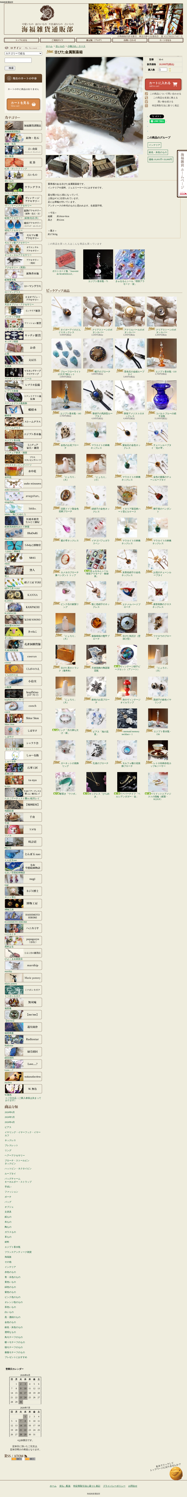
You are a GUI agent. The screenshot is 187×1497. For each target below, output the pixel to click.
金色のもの (10, 1322)
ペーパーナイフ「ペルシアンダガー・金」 (127, 785)
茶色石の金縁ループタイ (130, 357)
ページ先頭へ (176, 1475)
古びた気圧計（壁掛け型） (127, 626)
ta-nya (23, 781)
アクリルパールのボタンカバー (130, 315)
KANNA (23, 596)
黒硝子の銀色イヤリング (158, 690)
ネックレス (10, 1140)
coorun (23, 658)
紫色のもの (10, 1292)
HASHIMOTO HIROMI (23, 917)
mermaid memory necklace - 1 (127, 721)
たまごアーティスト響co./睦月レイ (23, 794)
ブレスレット (11, 1145)
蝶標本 (23, 411)
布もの (8, 1222)
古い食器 (23, 151)
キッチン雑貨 (23, 337)
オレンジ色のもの (14, 1302)
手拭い (8, 1186)
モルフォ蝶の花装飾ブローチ (127, 753)
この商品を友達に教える (165, 97)
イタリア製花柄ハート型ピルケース (127, 499)
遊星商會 (23, 1028)
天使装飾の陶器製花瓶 (96, 658)
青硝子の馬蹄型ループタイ (98, 398)
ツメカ (23, 831)
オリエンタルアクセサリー (23, 250)
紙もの (8, 1217)
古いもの (23, 176)
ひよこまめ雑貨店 (23, 954)
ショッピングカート (166, 40)
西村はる (23, 942)
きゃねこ (23, 633)
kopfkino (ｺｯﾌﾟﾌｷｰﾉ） (23, 695)
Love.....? (23, 1065)
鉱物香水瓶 (23, 275)
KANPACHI (23, 608)
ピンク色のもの (12, 1297)
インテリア (10, 1267)
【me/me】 (23, 1016)
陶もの (8, 1227)
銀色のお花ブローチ (96, 690)
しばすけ (23, 732)
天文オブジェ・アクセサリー (23, 300)
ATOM (30, 1459)
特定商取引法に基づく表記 (165, 105)
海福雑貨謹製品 (23, 127)
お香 (23, 349)
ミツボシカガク (23, 991)
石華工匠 (23, 769)
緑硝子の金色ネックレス (96, 499)
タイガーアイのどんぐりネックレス (66, 315)
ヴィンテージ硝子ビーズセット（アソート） (127, 657)
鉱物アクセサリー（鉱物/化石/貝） (23, 213)
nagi (23, 880)
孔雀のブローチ (96, 752)
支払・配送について (57, 40)
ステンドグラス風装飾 (23, 398)
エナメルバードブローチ (127, 594)
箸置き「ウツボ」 (65, 783)
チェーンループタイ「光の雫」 (158, 435)
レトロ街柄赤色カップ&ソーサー (158, 753)
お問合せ (130, 40)
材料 (7, 1242)
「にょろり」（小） (96, 467)
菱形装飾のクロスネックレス (158, 594)
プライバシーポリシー (114, 1486)
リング (8, 1150)
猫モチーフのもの (14, 1347)
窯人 (23, 571)
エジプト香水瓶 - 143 (66, 397)
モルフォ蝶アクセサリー (23, 238)
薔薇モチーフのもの (15, 1352)
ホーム (21, 40)
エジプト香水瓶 (23, 435)
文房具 (23, 361)
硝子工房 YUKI (23, 584)
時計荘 (23, 843)
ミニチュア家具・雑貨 (23, 448)
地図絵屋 (23, 806)
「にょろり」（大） (65, 467)
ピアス (8, 1127)
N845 (23, 559)
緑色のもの (10, 1287)
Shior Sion (23, 719)
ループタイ (10, 1173)
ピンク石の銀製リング (65, 594)
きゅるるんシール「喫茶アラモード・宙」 (130, 267)
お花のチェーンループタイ (158, 562)
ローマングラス (23, 287)
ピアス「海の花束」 (96, 722)
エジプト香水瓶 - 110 (162, 356)
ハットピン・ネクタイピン (18, 1168)
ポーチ (8, 1197)
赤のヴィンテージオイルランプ (127, 690)
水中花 (23, 472)
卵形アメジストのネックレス (130, 398)
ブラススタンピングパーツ (23, 460)
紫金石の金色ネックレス (127, 435)
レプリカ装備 (23, 386)
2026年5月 (10, 1117)
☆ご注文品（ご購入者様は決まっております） (23, 1099)
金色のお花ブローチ (65, 435)
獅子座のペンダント (158, 499)
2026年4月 (10, 1122)
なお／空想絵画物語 (23, 868)
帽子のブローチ (98, 356)
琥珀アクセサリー (23, 225)
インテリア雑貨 (23, 312)
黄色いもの (10, 1282)
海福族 (8, 1257)
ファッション (11, 1191)
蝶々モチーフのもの (15, 1342)
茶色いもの (10, 1307)
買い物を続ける (165, 101)
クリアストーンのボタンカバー (98, 315)
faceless (23, 1078)
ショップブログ (94, 40)
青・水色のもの (12, 1277)
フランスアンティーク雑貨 (18, 1252)
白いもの (9, 1312)
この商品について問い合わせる (165, 93)
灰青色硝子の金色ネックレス (127, 562)
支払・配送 (64, 1486)
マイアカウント (22, 47)
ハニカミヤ (23, 929)
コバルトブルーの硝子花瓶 (162, 398)
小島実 (23, 682)
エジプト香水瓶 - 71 (98, 266)
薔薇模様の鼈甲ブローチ (96, 626)
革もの (8, 1237)
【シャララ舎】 (23, 744)
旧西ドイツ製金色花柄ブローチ (65, 499)
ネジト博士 (23, 892)
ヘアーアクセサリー (15, 1155)
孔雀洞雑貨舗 (23, 645)
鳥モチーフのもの (14, 1337)
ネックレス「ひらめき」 (96, 785)
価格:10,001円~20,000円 (160, 159)
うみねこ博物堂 (23, 547)
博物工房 (23, 905)
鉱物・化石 (23, 139)
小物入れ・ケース (76, 46)
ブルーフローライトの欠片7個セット (66, 357)
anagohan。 (23, 497)
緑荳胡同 (23, 1053)
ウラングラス (23, 188)
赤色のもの (10, 1272)
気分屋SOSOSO (23, 621)
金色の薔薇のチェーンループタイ (158, 467)
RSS (16, 1459)
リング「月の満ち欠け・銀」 (65, 721)
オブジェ (9, 1207)
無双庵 (23, 1004)
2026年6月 (10, 1112)
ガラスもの (10, 1232)
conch (23, 707)
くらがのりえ (23, 670)
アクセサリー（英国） (23, 263)
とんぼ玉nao (23, 855)
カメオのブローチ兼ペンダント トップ (65, 562)
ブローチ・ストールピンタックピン (17, 1162)
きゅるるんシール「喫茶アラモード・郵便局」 (96, 563)
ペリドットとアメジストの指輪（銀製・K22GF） (158, 786)
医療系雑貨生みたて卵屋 (23, 522)
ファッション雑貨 (23, 324)
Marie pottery (23, 979)
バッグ (8, 1202)
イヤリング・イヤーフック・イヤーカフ (23, 1134)
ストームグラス (23, 423)
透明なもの (10, 1332)
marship (23, 966)
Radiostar (23, 1041)
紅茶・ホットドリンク (23, 164)
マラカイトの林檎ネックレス (96, 435)
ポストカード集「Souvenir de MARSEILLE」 (65, 262)
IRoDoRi (23, 534)
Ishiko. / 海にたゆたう (23, 510)
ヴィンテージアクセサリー (23, 201)
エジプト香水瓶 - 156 (158, 721)
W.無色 (23, 1090)
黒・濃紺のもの (12, 1317)
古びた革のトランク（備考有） (65, 658)
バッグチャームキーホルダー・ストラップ (18, 1180)
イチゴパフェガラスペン (96, 531)
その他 (8, 1262)
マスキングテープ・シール (23, 374)
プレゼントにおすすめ (16, 1357)
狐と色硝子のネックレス (96, 594)
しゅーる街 (23, 757)
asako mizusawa (23, 485)
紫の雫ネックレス (65, 530)
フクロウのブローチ (158, 626)
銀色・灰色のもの (14, 1327)
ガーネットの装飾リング (65, 753)
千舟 (23, 818)
